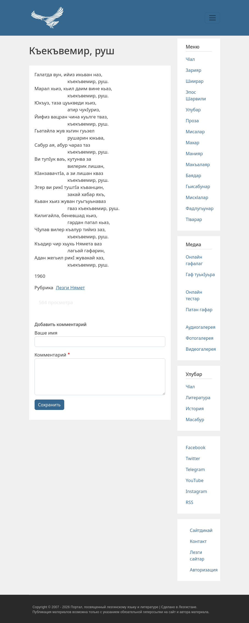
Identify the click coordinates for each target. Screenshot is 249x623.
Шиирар (195, 81)
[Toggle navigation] (212, 17)
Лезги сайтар (197, 555)
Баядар (193, 175)
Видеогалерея (201, 349)
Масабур (195, 420)
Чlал (190, 59)
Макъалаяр (198, 165)
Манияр (194, 154)
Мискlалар (197, 197)
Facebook (196, 447)
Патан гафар (199, 310)
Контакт (198, 541)
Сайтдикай (201, 530)
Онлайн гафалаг (194, 260)
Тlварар (194, 219)
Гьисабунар (198, 186)
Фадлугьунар (200, 208)
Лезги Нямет (70, 287)
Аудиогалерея (201, 327)
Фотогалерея (200, 338)
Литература (198, 398)
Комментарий (50, 355)
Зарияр (194, 70)
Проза (192, 121)
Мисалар (195, 132)
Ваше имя (46, 333)
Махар (193, 143)
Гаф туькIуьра (200, 274)
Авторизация (204, 570)
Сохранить (49, 405)
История (195, 409)
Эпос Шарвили (196, 95)
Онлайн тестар (194, 295)
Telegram (195, 469)
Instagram (196, 491)
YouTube (195, 480)
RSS (190, 502)
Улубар (193, 110)
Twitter (193, 458)
